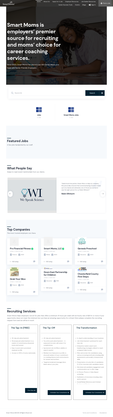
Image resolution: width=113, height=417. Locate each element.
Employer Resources (71, 1)
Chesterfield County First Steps (88, 275)
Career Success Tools (65, 5)
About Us (47, 1)
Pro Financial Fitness (20, 248)
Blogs (84, 5)
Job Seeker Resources (88, 1)
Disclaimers (103, 413)
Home (39, 1)
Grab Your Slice (18, 279)
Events (77, 5)
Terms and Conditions (90, 413)
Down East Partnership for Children (55, 273)
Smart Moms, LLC (53, 248)
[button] (10, 194)
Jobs (39, 115)
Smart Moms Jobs (71, 115)
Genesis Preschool (87, 248)
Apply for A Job (57, 1)
